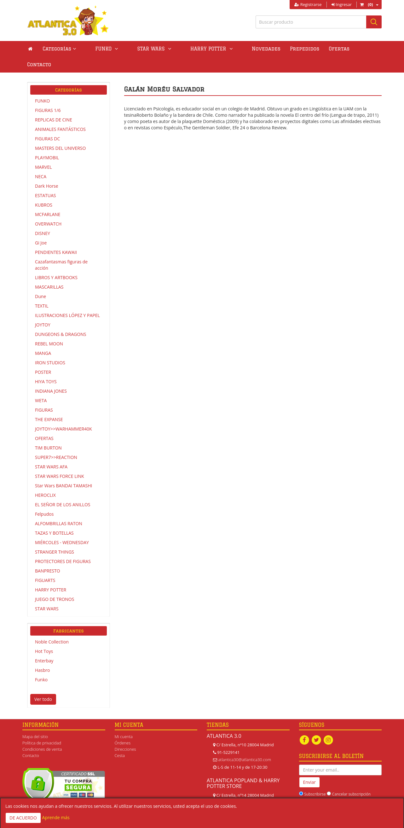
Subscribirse (315, 778)
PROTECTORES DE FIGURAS (63, 546)
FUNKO (42, 85)
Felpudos (44, 498)
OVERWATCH (48, 208)
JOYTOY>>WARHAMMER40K (63, 413)
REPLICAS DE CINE (53, 104)
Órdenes (123, 727)
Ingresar (342, 4)
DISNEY (42, 217)
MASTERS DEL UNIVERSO (60, 132)
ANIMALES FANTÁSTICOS (60, 113)
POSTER (43, 356)
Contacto (331, 48)
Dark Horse (46, 170)
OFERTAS (44, 423)
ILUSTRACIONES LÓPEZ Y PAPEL (67, 299)
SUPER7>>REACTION (56, 441)
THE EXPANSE (49, 404)
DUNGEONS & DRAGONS (60, 318)
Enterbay (44, 645)
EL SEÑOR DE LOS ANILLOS (62, 489)
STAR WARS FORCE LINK (59, 460)
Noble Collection (52, 626)
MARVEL (43, 151)
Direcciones (125, 733)
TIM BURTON (48, 432)
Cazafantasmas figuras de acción (61, 249)
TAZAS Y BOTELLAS (54, 517)
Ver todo (43, 683)
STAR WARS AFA (51, 451)
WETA (41, 385)
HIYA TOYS (46, 366)
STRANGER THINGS (54, 536)
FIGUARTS (45, 564)
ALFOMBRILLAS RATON (58, 508)
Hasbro (42, 654)
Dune (40, 281)
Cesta (120, 740)
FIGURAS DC (47, 123)
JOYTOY (42, 309)
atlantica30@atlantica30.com (244, 744)
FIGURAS (44, 394)
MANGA (43, 337)
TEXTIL (42, 290)
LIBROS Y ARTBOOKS (56, 262)
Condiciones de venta (42, 733)
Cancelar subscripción (351, 778)
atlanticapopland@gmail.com (244, 794)
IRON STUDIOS (50, 347)
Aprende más (56, 817)
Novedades (226, 48)
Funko (41, 664)
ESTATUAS (45, 180)
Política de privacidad (41, 727)
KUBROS (43, 189)
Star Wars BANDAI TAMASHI (63, 470)
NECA (40, 161)
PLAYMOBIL (47, 142)
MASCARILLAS (49, 271)
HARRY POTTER (50, 574)
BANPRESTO (47, 555)
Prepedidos (265, 48)
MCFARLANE (48, 199)
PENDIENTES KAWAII (56, 236)
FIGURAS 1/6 (48, 94)
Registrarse (307, 4)
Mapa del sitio (35, 721)
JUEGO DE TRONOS (54, 583)
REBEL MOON (49, 328)
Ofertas (300, 48)
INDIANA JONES (51, 375)
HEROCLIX (45, 479)
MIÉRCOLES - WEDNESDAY (62, 527)
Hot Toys (44, 635)
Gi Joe (41, 227)
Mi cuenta (124, 721)
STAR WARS (47, 593)
